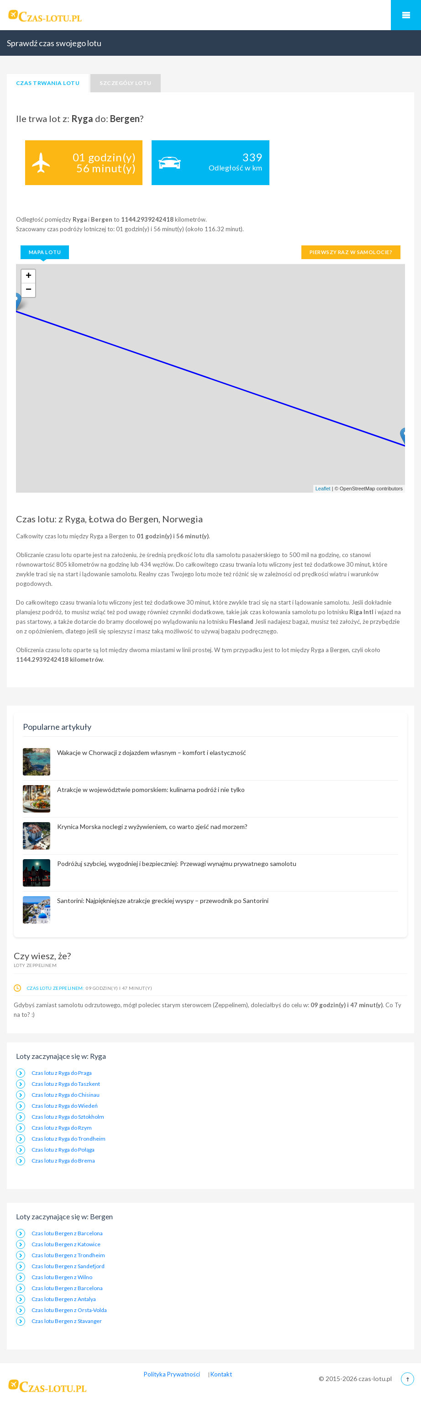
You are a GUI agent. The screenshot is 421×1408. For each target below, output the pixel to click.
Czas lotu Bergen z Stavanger (67, 1321)
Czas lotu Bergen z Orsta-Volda (69, 1310)
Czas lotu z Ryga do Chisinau (66, 1094)
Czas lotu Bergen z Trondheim (68, 1255)
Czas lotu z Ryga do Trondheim (68, 1138)
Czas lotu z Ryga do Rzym (62, 1127)
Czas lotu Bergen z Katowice (66, 1244)
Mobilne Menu (406, 15)
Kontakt (221, 1374)
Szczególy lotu (126, 83)
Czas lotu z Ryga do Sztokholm (68, 1116)
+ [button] (29, 276)
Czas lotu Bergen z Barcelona (67, 1233)
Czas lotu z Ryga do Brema (63, 1160)
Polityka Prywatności (172, 1374)
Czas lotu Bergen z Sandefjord (68, 1266)
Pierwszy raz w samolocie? (351, 252)
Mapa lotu (45, 252)
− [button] (29, 290)
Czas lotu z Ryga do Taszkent (66, 1083)
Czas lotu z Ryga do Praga (62, 1072)
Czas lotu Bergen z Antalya (64, 1299)
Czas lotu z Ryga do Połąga (63, 1149)
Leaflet (323, 488)
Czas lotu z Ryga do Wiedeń (65, 1105)
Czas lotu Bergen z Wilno (62, 1277)
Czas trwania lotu (47, 83)
